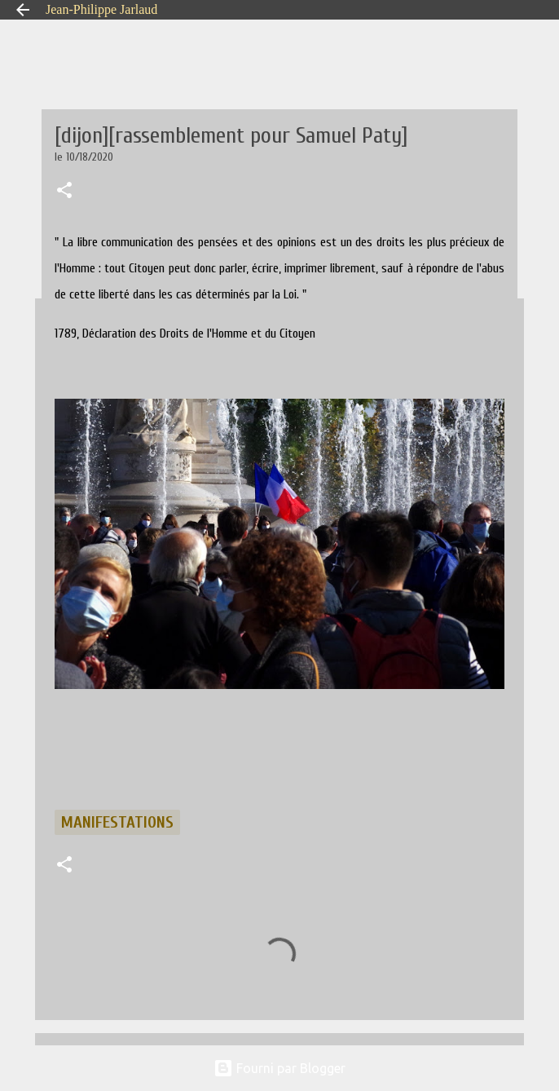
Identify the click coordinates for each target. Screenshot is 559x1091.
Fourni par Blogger (279, 1068)
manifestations (117, 822)
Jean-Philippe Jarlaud (101, 9)
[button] (64, 191)
